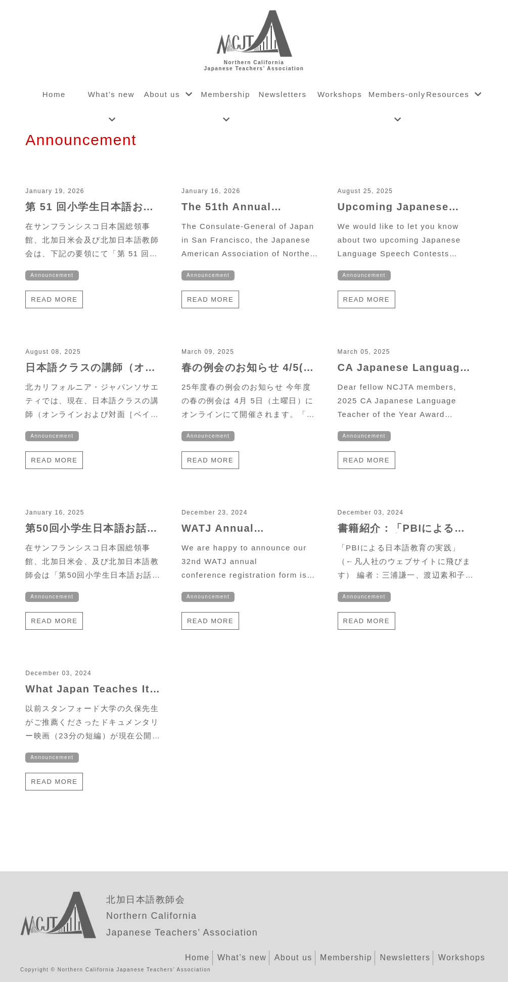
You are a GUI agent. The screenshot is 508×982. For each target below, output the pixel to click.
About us (162, 94)
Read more (54, 299)
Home (54, 94)
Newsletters (283, 94)
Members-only (397, 94)
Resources (447, 94)
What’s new (111, 94)
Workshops (339, 94)
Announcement (51, 275)
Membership (225, 94)
